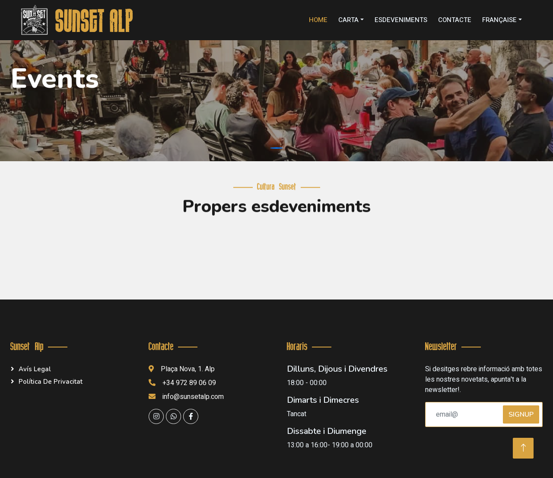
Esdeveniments (401, 20)
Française (499, 20)
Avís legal (35, 369)
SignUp (521, 414)
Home (318, 20)
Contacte (454, 20)
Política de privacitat (51, 381)
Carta (348, 20)
